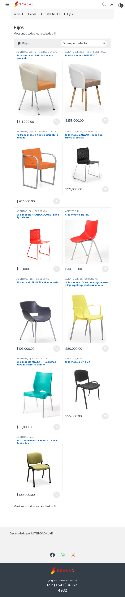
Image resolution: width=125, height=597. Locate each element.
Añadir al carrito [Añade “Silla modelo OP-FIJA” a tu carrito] (105, 416)
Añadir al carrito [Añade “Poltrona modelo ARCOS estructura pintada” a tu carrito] (56, 201)
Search (104, 4)
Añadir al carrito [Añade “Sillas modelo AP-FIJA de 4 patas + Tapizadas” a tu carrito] (56, 495)
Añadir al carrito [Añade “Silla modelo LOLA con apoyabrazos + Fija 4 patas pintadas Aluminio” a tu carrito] (105, 348)
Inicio (17, 14)
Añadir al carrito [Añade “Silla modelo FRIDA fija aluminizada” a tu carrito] (56, 348)
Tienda (32, 14)
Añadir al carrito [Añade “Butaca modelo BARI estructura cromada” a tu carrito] (56, 121)
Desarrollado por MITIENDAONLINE (31, 533)
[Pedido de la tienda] (83, 43)
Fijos (39, 52)
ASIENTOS (53, 14)
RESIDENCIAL (50, 52)
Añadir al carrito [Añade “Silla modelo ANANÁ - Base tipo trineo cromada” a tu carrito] (105, 189)
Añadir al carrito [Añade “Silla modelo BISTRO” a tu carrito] (105, 269)
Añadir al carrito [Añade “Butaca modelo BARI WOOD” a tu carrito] (105, 120)
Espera (32, 52)
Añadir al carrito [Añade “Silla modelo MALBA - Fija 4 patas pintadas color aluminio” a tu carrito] (56, 427)
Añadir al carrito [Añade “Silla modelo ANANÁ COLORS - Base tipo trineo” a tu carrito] (56, 269)
